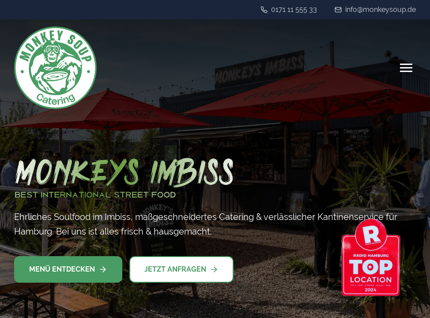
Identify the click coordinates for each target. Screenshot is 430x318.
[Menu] (406, 68)
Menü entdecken (68, 269)
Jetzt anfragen (181, 269)
